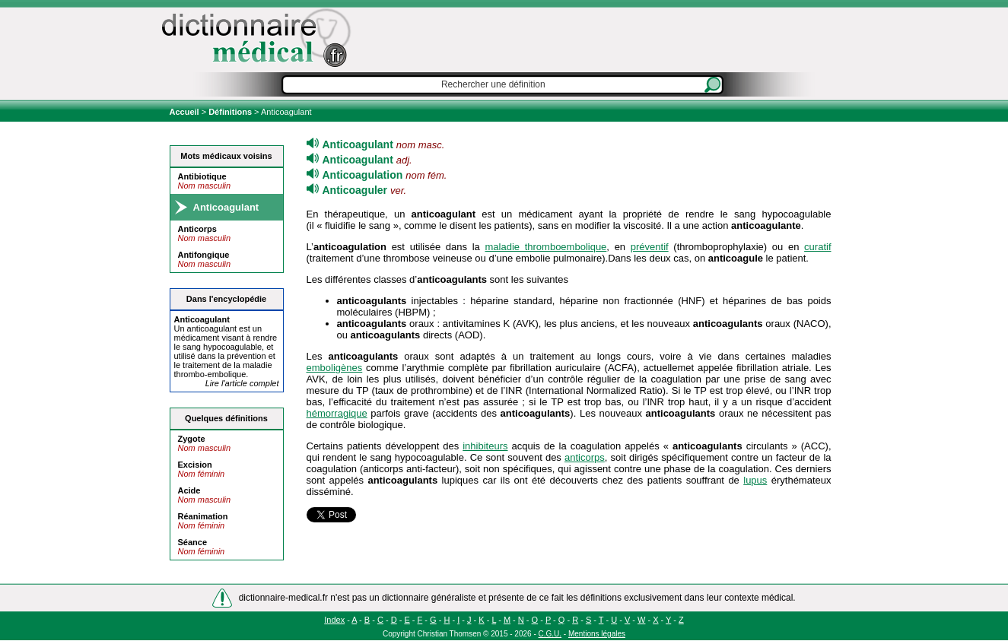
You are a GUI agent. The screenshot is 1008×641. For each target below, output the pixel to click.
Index (334, 619)
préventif (650, 246)
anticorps (584, 457)
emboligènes (335, 367)
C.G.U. (550, 634)
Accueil (186, 111)
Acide (189, 490)
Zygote (191, 438)
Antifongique (204, 254)
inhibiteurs (485, 446)
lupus (755, 480)
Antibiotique (202, 176)
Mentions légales (596, 634)
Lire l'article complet (242, 383)
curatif (817, 246)
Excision (195, 464)
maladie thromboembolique (545, 246)
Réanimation (203, 516)
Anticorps (197, 228)
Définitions (230, 111)
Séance (193, 542)
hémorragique (337, 413)
